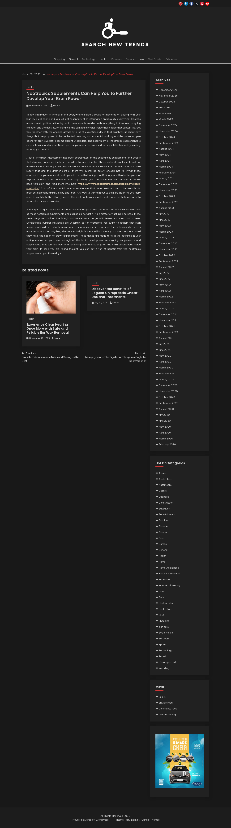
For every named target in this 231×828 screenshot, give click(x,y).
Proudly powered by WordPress (90, 819)
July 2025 (164, 107)
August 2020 (166, 409)
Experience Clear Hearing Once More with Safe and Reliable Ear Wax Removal (47, 328)
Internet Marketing (169, 585)
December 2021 (168, 314)
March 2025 (166, 119)
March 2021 (166, 367)
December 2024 (168, 125)
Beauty (163, 490)
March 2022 (166, 296)
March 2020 (166, 438)
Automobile (165, 484)
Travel (162, 656)
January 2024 (166, 178)
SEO (161, 614)
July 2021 (164, 343)
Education (171, 59)
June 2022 (165, 278)
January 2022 (166, 308)
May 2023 (165, 225)
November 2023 (168, 190)
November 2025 (168, 95)
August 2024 (166, 148)
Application (165, 479)
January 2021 (166, 379)
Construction (166, 502)
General (73, 59)
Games (163, 543)
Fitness (163, 532)
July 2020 (164, 414)
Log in (162, 696)
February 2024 (167, 172)
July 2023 (164, 213)
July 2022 (164, 273)
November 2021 (168, 320)
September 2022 (168, 261)
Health (103, 59)
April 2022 (165, 290)
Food (161, 538)
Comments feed (168, 708)
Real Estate (154, 59)
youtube (207, 4)
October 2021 (167, 326)
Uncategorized (167, 662)
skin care (164, 626)
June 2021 (165, 349)
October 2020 (167, 397)
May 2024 (165, 154)
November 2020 (168, 391)
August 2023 (166, 207)
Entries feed (166, 702)
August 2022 (166, 267)
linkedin (186, 4)
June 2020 (165, 420)
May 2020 (165, 426)
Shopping (59, 59)
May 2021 (165, 355)
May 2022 (165, 284)
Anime (162, 473)
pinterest (202, 4)
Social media (166, 632)
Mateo (56, 105)
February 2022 (167, 302)
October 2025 (167, 101)
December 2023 (168, 184)
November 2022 (168, 249)
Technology (88, 59)
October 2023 (167, 196)
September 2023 (168, 202)
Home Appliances (169, 567)
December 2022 (168, 243)
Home (162, 561)
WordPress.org (167, 714)
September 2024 (168, 143)
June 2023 (165, 219)
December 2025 (168, 89)
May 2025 (165, 113)
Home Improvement (170, 573)
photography (166, 603)
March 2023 (166, 231)
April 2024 (165, 160)
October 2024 (167, 137)
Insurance (164, 579)
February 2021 (167, 373)
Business (116, 59)
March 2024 (166, 166)
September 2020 (168, 403)
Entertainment (167, 514)
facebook (191, 4)
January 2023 (166, 237)
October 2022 (167, 255)
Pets (161, 597)
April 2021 (165, 361)
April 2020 (165, 432)
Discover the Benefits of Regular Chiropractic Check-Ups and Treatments (115, 293)
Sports (162, 644)
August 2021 (166, 338)
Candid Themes (150, 819)
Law (141, 59)
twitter (197, 4)
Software (164, 638)
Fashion (163, 520)
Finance (130, 59)
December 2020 (168, 385)
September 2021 (168, 332)
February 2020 (167, 444)
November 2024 (168, 131)
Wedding (164, 668)
